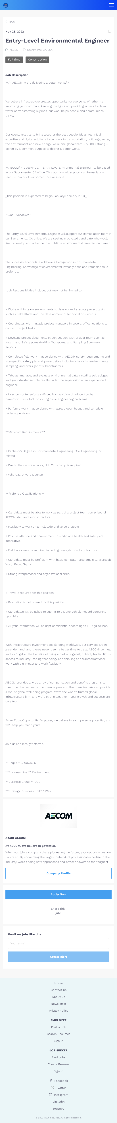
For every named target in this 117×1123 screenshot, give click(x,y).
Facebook (61, 1080)
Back (11, 22)
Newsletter (58, 1003)
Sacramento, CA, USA (40, 49)
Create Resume (58, 1064)
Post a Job (58, 1027)
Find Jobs (58, 1057)
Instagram (61, 1094)
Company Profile (58, 873)
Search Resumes (58, 1034)
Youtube (58, 1108)
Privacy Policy (58, 1010)
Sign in (58, 1041)
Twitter (61, 1088)
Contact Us (58, 990)
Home (58, 983)
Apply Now (58, 894)
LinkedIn (59, 1101)
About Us (58, 997)
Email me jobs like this (24, 934)
